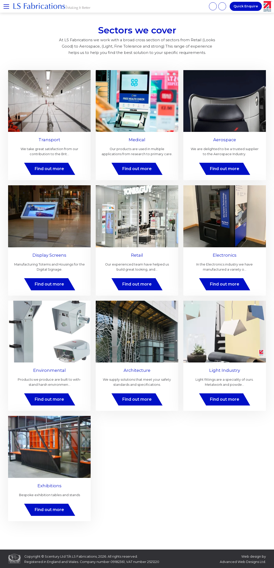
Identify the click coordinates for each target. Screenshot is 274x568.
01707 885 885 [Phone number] (213, 6)
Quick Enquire (245, 6)
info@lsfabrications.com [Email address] (222, 6)
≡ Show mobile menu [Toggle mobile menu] (8, 6)
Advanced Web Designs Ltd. (243, 562)
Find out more (49, 168)
